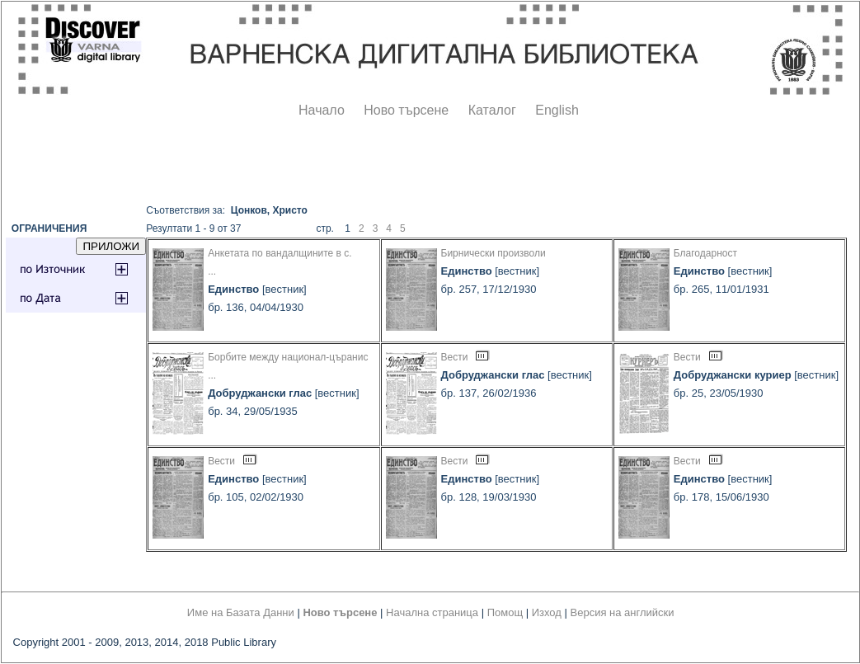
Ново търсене (406, 110)
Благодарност (705, 253)
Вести (454, 357)
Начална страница (432, 612)
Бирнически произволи (493, 253)
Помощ (505, 612)
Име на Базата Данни (240, 612)
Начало (321, 110)
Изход (547, 612)
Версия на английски (622, 612)
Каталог (492, 110)
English (556, 110)
